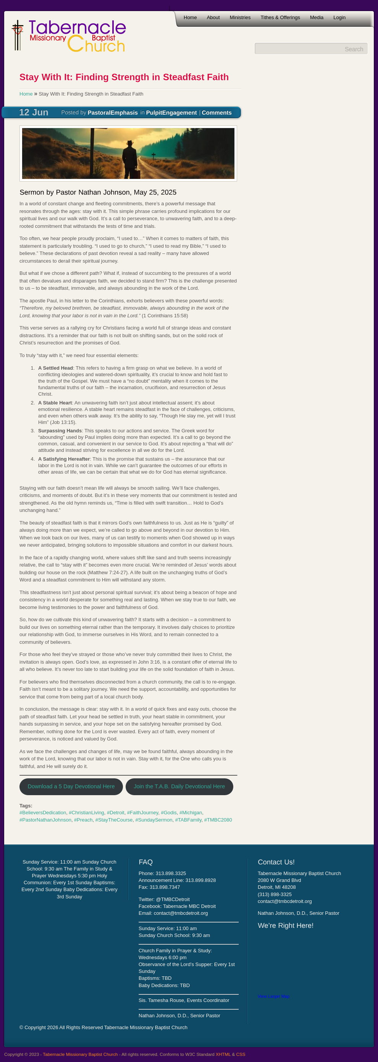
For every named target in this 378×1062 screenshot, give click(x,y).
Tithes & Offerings (280, 17)
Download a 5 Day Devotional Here (71, 786)
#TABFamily (188, 820)
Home (190, 17)
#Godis (169, 812)
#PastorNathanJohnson (45, 820)
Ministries (240, 17)
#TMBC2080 (218, 820)
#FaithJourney (142, 812)
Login (339, 17)
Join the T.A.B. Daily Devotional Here (179, 786)
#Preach (83, 820)
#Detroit (115, 812)
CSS (241, 1054)
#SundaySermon (154, 820)
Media (316, 17)
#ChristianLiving (86, 812)
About (213, 17)
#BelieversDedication (42, 812)
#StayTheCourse (114, 820)
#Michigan (190, 812)
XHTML (223, 1054)
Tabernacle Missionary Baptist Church (80, 1054)
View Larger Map (273, 996)
